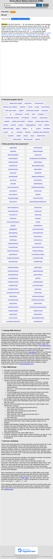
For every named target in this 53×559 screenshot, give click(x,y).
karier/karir (37, 243)
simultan (34, 118)
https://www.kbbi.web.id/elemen (20, 19)
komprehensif (39, 103)
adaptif (18, 136)
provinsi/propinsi (38, 285)
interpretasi (18, 114)
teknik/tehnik (38, 314)
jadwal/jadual (38, 225)
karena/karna (38, 240)
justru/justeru (38, 236)
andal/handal (13, 166)
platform (47, 125)
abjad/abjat (13, 148)
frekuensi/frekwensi (13, 222)
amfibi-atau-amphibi (32, 110)
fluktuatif (27, 132)
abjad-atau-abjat (8, 128)
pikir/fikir (38, 278)
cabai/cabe (38, 155)
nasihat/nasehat (13, 307)
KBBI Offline (25, 478)
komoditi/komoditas (38, 254)
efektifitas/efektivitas (38, 187)
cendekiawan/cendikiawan (38, 158)
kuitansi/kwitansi (13, 271)
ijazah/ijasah (13, 254)
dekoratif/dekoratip (38, 166)
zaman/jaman (38, 321)
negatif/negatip (13, 311)
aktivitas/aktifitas (13, 155)
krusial (27, 114)
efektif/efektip (38, 184)
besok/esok (13, 202)
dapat (32, 136)
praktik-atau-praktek (18, 121)
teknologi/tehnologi (38, 318)
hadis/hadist (13, 236)
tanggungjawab (31, 125)
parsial (6, 132)
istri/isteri (38, 218)
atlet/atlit (13, 184)
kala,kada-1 (28, 103)
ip (31, 128)
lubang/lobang (13, 278)
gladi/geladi (13, 229)
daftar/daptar (38, 162)
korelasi (5, 125)
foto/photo (13, 218)
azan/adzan (13, 191)
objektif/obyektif (38, 271)
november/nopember (13, 321)
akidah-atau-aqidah (15, 103)
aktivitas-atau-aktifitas (10, 107)
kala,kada (45, 110)
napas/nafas (13, 303)
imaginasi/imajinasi (13, 258)
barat (33, 114)
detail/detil (38, 173)
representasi (44, 118)
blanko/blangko (38, 151)
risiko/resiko (38, 293)
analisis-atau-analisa (42, 121)
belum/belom (13, 194)
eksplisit (6, 121)
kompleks (11, 136)
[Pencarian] (20, 5)
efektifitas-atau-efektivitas (41, 132)
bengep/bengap (13, 198)
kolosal (30, 107)
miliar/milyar (13, 296)
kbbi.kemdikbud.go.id (27, 364)
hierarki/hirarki (13, 247)
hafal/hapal (13, 240)
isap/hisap (38, 215)
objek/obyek (38, 267)
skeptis (25, 136)
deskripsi (19, 132)
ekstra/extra (38, 191)
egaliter (21, 110)
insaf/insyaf (38, 211)
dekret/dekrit (38, 169)
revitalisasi (46, 128)
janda (40, 125)
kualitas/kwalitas (13, 267)
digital (18, 128)
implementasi (41, 136)
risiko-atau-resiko (10, 110)
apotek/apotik (13, 176)
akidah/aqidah (13, 158)
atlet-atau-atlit (28, 139)
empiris (38, 128)
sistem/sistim (38, 303)
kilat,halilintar (45, 107)
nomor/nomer (13, 318)
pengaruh (41, 114)
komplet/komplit (38, 258)
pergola (20, 125)
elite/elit (37, 194)
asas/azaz (13, 180)
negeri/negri (13, 314)
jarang (37, 107)
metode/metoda (13, 289)
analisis (37, 139)
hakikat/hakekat (13, 243)
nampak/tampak (13, 300)
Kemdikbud (32, 352)
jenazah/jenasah (38, 229)
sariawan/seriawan (38, 296)
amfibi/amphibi (13, 162)
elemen (12, 12)
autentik (13, 125)
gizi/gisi (13, 225)
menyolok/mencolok (13, 293)
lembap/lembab (13, 275)
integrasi (30, 121)
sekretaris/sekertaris (38, 300)
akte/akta (13, 151)
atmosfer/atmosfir (13, 187)
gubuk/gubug (13, 233)
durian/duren (38, 180)
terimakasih (25, 118)
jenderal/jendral (38, 233)
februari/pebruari (13, 207)
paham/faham (37, 275)
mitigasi (24, 128)
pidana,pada (17, 139)
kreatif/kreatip (38, 261)
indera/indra (38, 207)
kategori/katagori (38, 251)
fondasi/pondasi (13, 211)
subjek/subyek (38, 311)
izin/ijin (38, 222)
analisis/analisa (13, 169)
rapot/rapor (38, 289)
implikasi (22, 107)
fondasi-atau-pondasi (12, 118)
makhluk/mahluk (13, 282)
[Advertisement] (26, 68)
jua (12, 132)
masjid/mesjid (13, 285)
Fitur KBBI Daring (45, 345)
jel (11, 114)
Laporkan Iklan (8, 490)
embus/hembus (38, 198)
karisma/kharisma (38, 247)
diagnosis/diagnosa (38, 176)
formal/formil (13, 215)
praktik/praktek (38, 282)
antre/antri (13, 173)
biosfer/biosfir (38, 148)
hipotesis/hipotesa (13, 251)
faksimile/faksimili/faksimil (38, 202)
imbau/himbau (13, 261)
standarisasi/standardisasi (37, 307)
